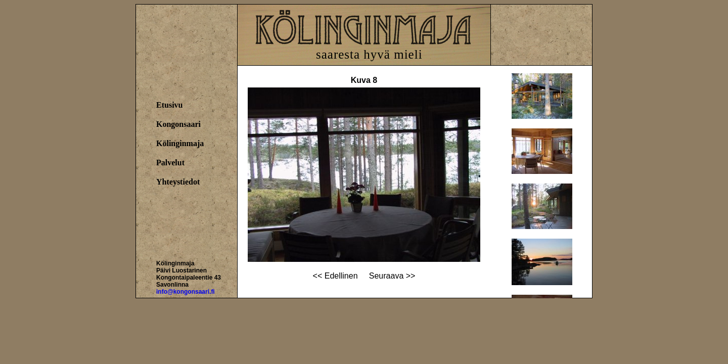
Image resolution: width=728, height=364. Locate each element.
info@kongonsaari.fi (185, 291)
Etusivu (169, 105)
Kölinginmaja (180, 143)
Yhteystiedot (178, 181)
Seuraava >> (392, 275)
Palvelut (170, 162)
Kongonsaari (178, 124)
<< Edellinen (335, 275)
